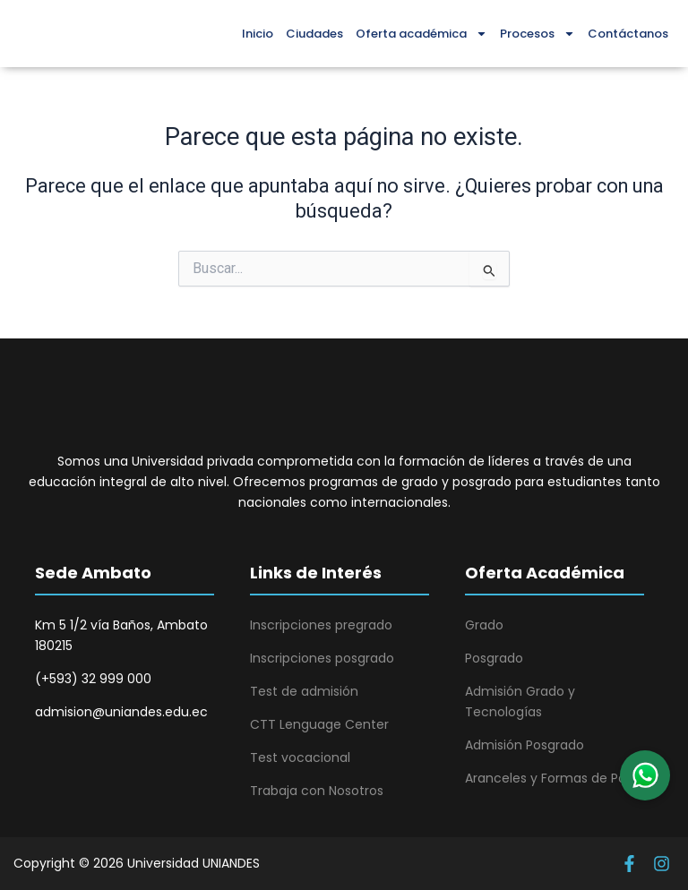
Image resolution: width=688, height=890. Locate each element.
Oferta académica (421, 33)
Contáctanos (628, 33)
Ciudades (314, 33)
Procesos (537, 33)
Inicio (257, 33)
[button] (645, 775)
